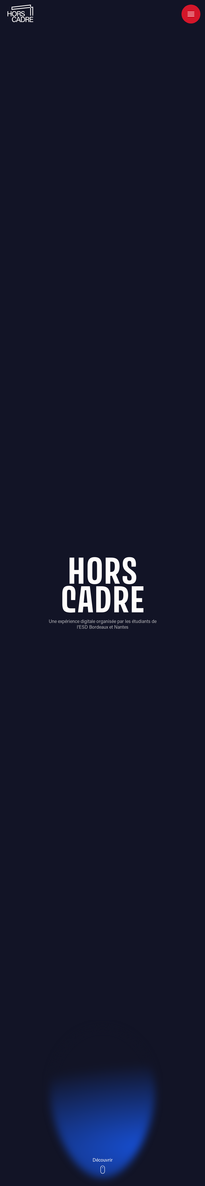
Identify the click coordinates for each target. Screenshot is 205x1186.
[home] (19, 13)
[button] (190, 14)
